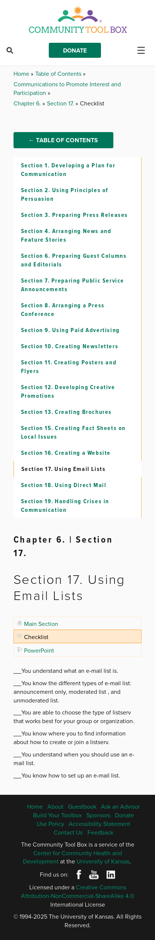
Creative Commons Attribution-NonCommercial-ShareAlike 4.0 (77, 891)
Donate (75, 50)
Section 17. (61, 103)
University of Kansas (103, 861)
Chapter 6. (28, 103)
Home (22, 73)
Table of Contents (59, 73)
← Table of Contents (63, 140)
